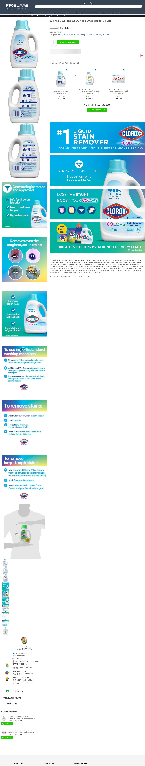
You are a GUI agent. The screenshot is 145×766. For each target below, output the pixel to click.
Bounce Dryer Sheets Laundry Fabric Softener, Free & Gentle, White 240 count (118, 91)
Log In (85, 3)
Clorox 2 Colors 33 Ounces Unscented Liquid (61, 92)
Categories (22, 16)
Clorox (59, 32)
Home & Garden (32, 16)
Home (15, 16)
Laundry (61, 16)
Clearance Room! (9, 703)
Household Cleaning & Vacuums (47, 16)
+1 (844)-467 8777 (18, 692)
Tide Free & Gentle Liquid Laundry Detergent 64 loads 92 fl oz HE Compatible (89, 91)
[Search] (88, 6)
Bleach (68, 16)
